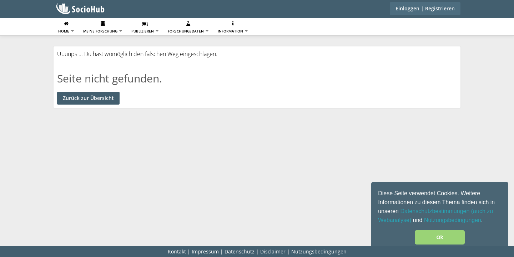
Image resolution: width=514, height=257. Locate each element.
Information (233, 27)
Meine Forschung (102, 27)
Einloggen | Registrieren (425, 8)
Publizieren (144, 27)
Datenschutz (240, 251)
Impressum (205, 251)
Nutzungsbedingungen (452, 220)
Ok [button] (439, 237)
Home (66, 27)
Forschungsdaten (188, 27)
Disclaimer (273, 251)
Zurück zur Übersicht (88, 98)
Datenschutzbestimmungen (435, 211)
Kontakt (177, 251)
